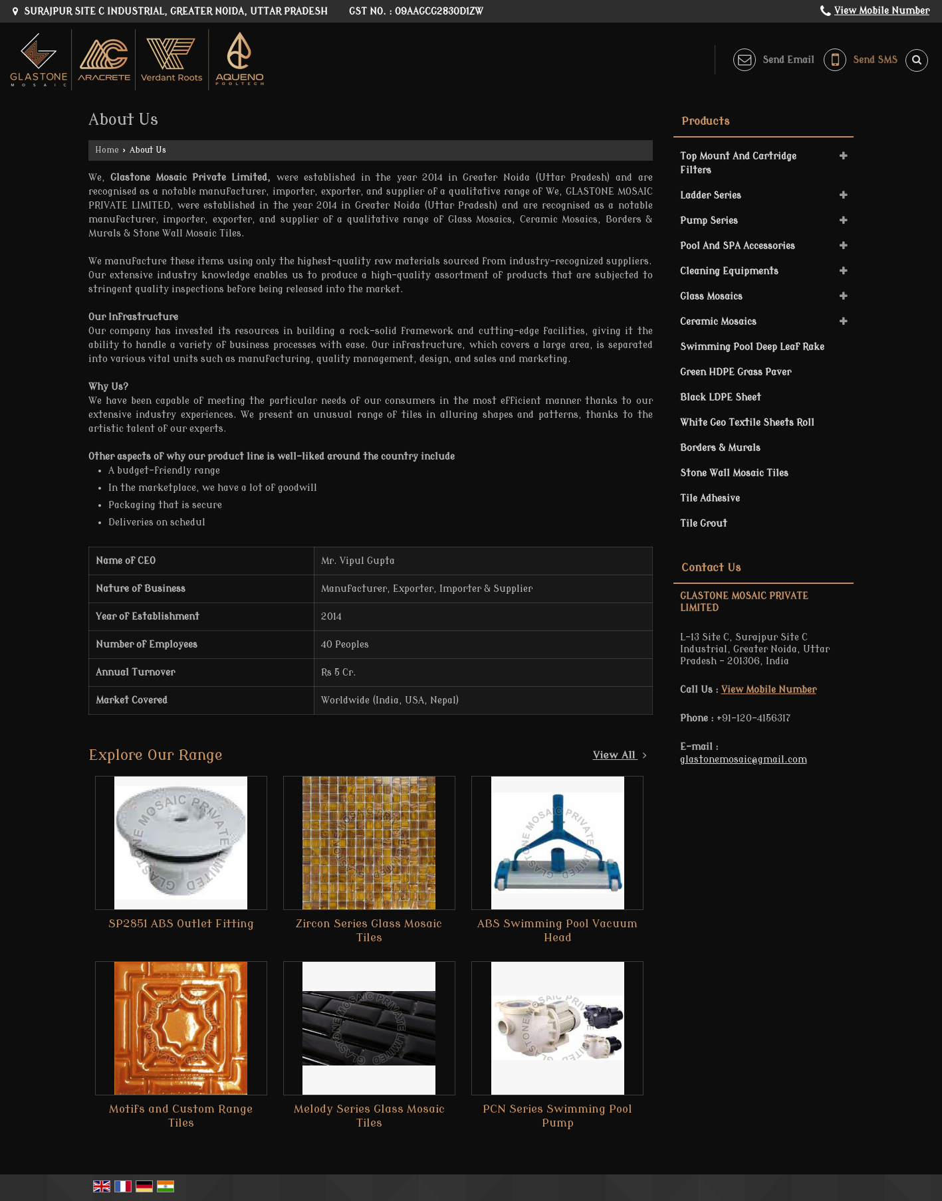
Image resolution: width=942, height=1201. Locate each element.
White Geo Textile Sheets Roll (747, 423)
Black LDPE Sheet (720, 398)
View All (620, 755)
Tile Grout (703, 524)
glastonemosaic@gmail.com (743, 760)
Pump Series (709, 221)
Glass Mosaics (711, 297)
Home (107, 150)
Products (705, 122)
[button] (881, 11)
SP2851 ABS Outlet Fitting (181, 923)
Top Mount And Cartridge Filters (738, 163)
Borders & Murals (720, 448)
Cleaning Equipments (729, 271)
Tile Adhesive (710, 499)
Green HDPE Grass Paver (735, 372)
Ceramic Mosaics (718, 322)
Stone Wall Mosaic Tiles (734, 473)
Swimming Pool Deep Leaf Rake (752, 347)
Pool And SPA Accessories (737, 246)
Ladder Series (710, 196)
